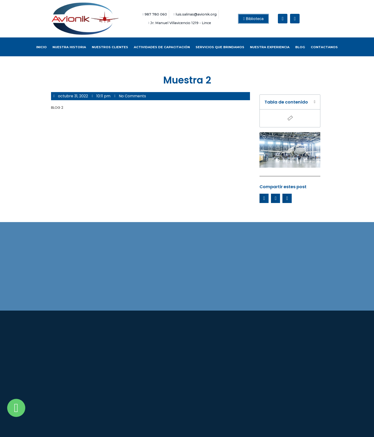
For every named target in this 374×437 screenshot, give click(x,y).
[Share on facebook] (264, 198)
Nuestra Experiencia (270, 47)
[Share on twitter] (275, 198)
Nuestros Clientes (110, 47)
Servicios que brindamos (220, 47)
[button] (253, 19)
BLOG (300, 47)
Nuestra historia (69, 47)
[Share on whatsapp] (286, 198)
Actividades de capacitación (162, 47)
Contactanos (324, 47)
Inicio (41, 47)
